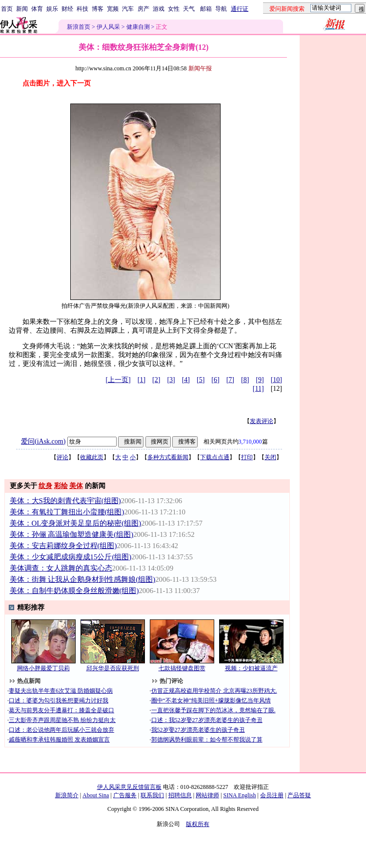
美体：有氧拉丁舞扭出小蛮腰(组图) (67, 512)
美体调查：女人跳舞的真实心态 (61, 568)
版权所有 (197, 824)
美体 (76, 485)
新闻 (22, 8)
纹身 (45, 485)
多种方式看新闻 (167, 457)
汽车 (128, 8)
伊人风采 (108, 26)
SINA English (239, 795)
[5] (200, 379)
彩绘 (61, 485)
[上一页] (117, 379)
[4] (186, 379)
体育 (37, 8)
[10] (276, 379)
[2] (156, 379)
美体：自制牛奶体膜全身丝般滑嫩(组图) (74, 590)
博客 (97, 8)
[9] (260, 379)
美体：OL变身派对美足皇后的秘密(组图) (76, 523)
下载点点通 (214, 457)
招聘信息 (180, 795)
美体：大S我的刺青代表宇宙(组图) (65, 501)
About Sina (95, 795)
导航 (221, 8)
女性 (174, 8)
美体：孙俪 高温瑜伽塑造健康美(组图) (72, 534)
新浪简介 (67, 795)
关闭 (270, 457)
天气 (189, 8)
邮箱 (206, 8)
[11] (258, 388)
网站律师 (207, 795)
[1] (141, 379)
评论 (62, 457)
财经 (67, 8)
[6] (215, 379)
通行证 (239, 8)
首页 (7, 8)
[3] (171, 379)
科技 (82, 8)
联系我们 (152, 795)
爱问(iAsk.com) (43, 441)
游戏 (158, 8)
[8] (245, 379)
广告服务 (125, 795)
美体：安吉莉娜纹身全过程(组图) (63, 546)
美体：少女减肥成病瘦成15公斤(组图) (71, 557)
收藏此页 (91, 457)
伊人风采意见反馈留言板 (129, 787)
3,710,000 (250, 441)
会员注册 (272, 795)
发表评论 (261, 421)
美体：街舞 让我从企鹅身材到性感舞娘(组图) (83, 579)
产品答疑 (299, 795)
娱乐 (52, 8)
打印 (247, 457)
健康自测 (138, 26)
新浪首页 (78, 26)
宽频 (113, 8)
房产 (143, 8)
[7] (230, 379)
